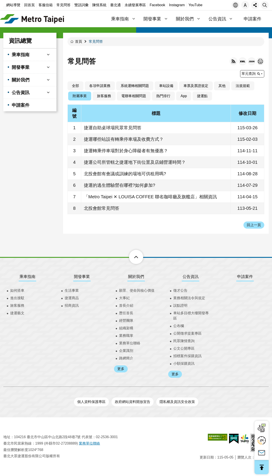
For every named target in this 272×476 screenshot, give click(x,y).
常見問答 (63, 5)
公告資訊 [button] (217, 18)
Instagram (177, 5)
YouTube (196, 5)
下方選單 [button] (131, 257)
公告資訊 (191, 276)
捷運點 (202, 96)
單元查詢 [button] (248, 73)
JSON (252, 61)
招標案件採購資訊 (187, 356)
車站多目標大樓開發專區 (191, 315)
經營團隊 (126, 320)
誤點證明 (180, 305)
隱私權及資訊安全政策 (177, 402)
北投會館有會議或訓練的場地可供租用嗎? (125, 173)
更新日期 (207, 457)
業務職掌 (126, 335)
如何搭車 (17, 290)
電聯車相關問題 (133, 96)
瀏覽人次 (244, 457)
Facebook (157, 5)
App (184, 96)
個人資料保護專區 (91, 402)
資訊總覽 (20, 41)
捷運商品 (72, 298)
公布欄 (178, 326)
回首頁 (29, 5)
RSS (233, 61)
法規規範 (243, 86)
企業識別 (126, 351)
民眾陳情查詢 (184, 341)
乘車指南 (27, 276)
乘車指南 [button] (120, 18)
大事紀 (124, 298)
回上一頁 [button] (254, 225)
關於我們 (136, 276)
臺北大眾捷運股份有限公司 (32, 18)
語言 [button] (235, 5)
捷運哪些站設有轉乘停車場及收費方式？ (124, 139)
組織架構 (126, 328)
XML (243, 61)
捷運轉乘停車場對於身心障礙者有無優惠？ (126, 150)
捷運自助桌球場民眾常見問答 (112, 127)
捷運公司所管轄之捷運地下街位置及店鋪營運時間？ (135, 162)
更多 (120, 369)
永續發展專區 (135, 5)
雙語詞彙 (81, 5)
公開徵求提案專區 (187, 333)
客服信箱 (46, 5)
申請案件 (252, 18)
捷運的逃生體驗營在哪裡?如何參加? (119, 185)
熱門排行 (163, 96)
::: (4, 7)
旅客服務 (104, 96)
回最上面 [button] (262, 467)
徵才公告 (180, 290)
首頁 (78, 41)
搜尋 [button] (265, 5)
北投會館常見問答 (101, 208)
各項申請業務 (99, 86)
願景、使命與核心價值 (136, 290)
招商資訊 (72, 305)
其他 (222, 86)
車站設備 (166, 86)
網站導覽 (13, 5)
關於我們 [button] (185, 18)
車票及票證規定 (195, 86)
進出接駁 (17, 298)
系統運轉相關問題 (135, 86)
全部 (75, 86)
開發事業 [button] (152, 18)
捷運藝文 (17, 313)
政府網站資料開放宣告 (132, 402)
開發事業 (82, 276)
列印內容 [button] (260, 61)
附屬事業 (80, 96)
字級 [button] (245, 5)
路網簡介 (126, 358)
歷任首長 (126, 313)
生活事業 (72, 290)
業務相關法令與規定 (189, 298)
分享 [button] (255, 5)
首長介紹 (126, 305)
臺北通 (115, 5)
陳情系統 (99, 5)
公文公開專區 (184, 348)
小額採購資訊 (184, 363)
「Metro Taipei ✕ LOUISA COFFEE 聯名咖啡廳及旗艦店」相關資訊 (150, 196)
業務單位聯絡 (129, 343)
